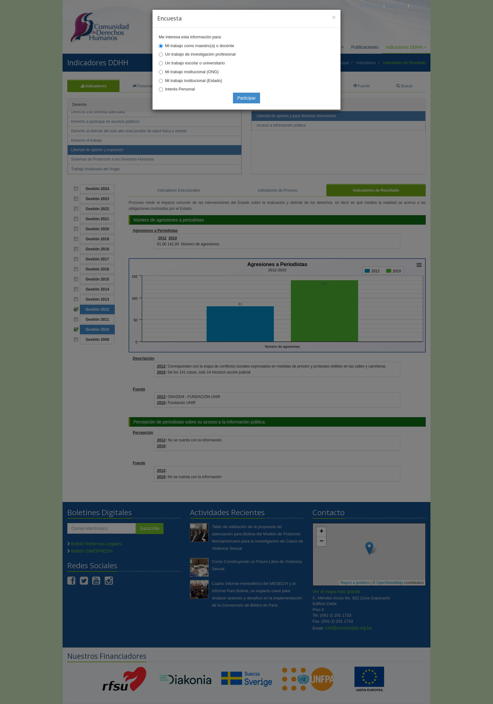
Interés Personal (180, 89)
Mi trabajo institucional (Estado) (193, 80)
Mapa (419, 5)
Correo (396, 5)
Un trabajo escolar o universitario (195, 63)
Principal (370, 5)
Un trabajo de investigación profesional (200, 54)
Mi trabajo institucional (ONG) (192, 71)
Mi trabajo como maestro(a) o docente (199, 45)
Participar (246, 98)
